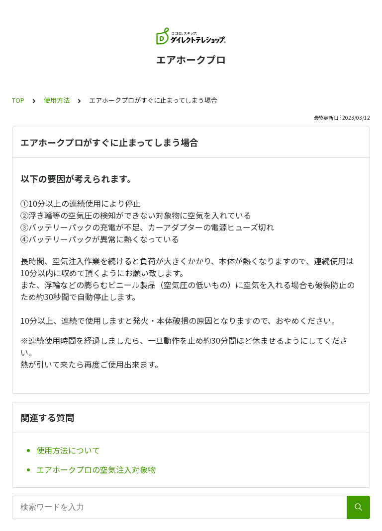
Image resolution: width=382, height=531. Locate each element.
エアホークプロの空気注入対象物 (96, 469)
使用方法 (57, 100)
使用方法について (68, 450)
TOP (18, 100)
